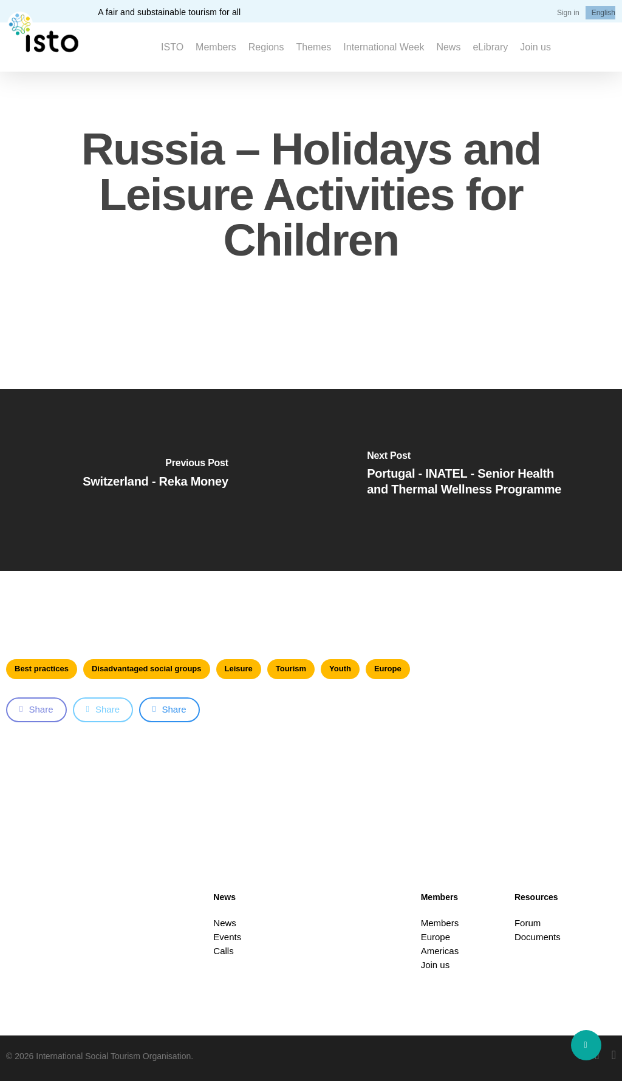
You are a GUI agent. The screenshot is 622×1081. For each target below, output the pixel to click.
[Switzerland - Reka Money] (155, 480)
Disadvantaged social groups (147, 668)
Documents (537, 936)
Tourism (291, 668)
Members (440, 922)
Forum (527, 922)
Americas (440, 950)
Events (227, 936)
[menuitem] (603, 12)
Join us (435, 964)
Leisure (239, 668)
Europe (388, 668)
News (224, 922)
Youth (340, 668)
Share (36, 709)
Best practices (42, 668)
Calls (223, 950)
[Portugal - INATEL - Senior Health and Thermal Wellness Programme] (466, 480)
